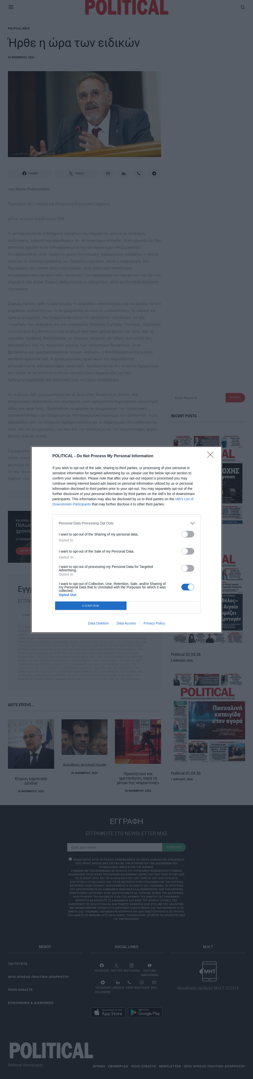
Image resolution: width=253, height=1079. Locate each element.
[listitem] (126, 523)
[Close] (212, 456)
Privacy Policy (154, 623)
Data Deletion (98, 623)
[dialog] (126, 540)
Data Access (126, 623)
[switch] (187, 534)
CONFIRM (91, 605)
